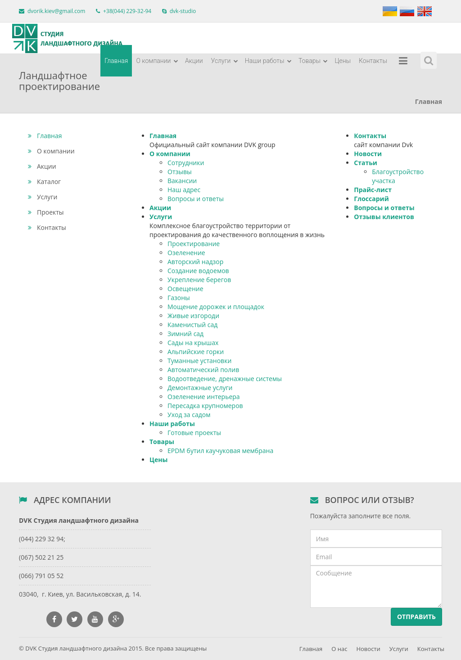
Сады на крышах (192, 342)
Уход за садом (188, 414)
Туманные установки (199, 360)
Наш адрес (183, 189)
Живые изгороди (193, 315)
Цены (342, 60)
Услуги (224, 60)
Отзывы (179, 171)
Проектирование (193, 243)
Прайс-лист (373, 189)
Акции (194, 60)
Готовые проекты (194, 432)
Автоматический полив (203, 369)
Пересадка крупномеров (205, 405)
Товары (313, 60)
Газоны (178, 297)
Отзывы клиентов (384, 216)
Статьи (365, 162)
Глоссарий (371, 198)
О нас (339, 649)
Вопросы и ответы (195, 198)
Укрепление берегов (199, 279)
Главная (116, 60)
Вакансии (182, 180)
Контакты (373, 60)
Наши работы (268, 60)
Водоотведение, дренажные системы (224, 378)
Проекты (46, 212)
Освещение (185, 288)
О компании (157, 60)
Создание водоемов (198, 270)
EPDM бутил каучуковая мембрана (220, 450)
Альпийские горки (195, 351)
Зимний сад (185, 333)
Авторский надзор (195, 261)
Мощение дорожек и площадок (215, 306)
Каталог (44, 181)
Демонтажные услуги (199, 387)
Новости (368, 153)
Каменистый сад (192, 324)
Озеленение (186, 252)
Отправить (416, 616)
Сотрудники (185, 162)
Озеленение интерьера (203, 396)
